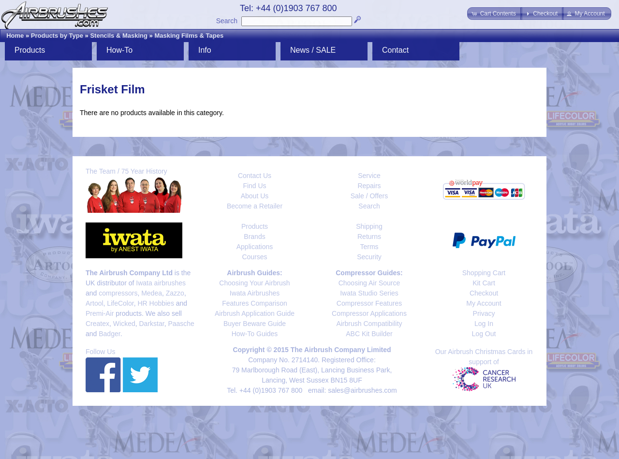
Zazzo (175, 293)
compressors (118, 293)
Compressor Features (369, 303)
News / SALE (313, 50)
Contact (395, 50)
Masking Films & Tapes (188, 35)
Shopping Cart (484, 273)
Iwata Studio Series (369, 293)
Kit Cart (483, 283)
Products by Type (57, 35)
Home (15, 35)
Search (226, 21)
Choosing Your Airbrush (254, 283)
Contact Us (254, 175)
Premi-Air (100, 313)
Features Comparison (254, 303)
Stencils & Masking (118, 35)
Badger (109, 334)
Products (30, 50)
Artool (94, 303)
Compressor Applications (369, 313)
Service (369, 175)
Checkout (484, 293)
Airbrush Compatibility (369, 323)
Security (369, 257)
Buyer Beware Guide (254, 323)
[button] (494, 13)
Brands (254, 236)
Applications (254, 247)
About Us (255, 196)
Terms (369, 247)
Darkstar (151, 323)
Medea (151, 293)
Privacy (484, 313)
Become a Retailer (254, 206)
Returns (369, 236)
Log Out (484, 334)
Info (204, 50)
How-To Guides (255, 334)
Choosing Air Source (369, 283)
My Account (483, 303)
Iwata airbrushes (161, 283)
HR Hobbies (155, 303)
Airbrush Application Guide (255, 313)
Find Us (254, 186)
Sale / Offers (369, 196)
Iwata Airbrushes (255, 293)
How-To (119, 50)
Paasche (181, 323)
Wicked (124, 323)
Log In (483, 323)
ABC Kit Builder (369, 334)
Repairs (369, 186)
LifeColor (120, 303)
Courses (254, 257)
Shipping (369, 226)
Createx (97, 323)
